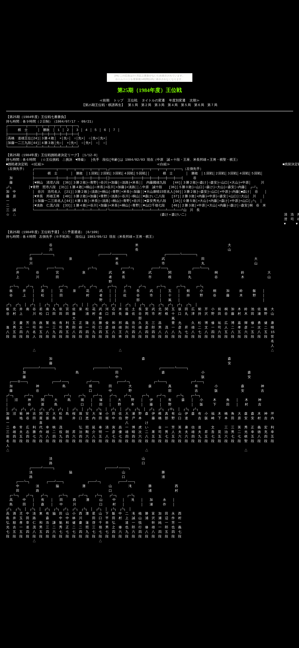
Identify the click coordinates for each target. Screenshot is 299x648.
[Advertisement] (149, 37)
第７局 (212, 105)
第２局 (146, 105)
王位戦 (132, 100)
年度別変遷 (177, 100)
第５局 (186, 105)
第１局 (133, 105)
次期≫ (195, 100)
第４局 (173, 105)
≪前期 (104, 100)
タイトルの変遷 (153, 100)
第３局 (159, 105)
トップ (118, 100)
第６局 (199, 105)
